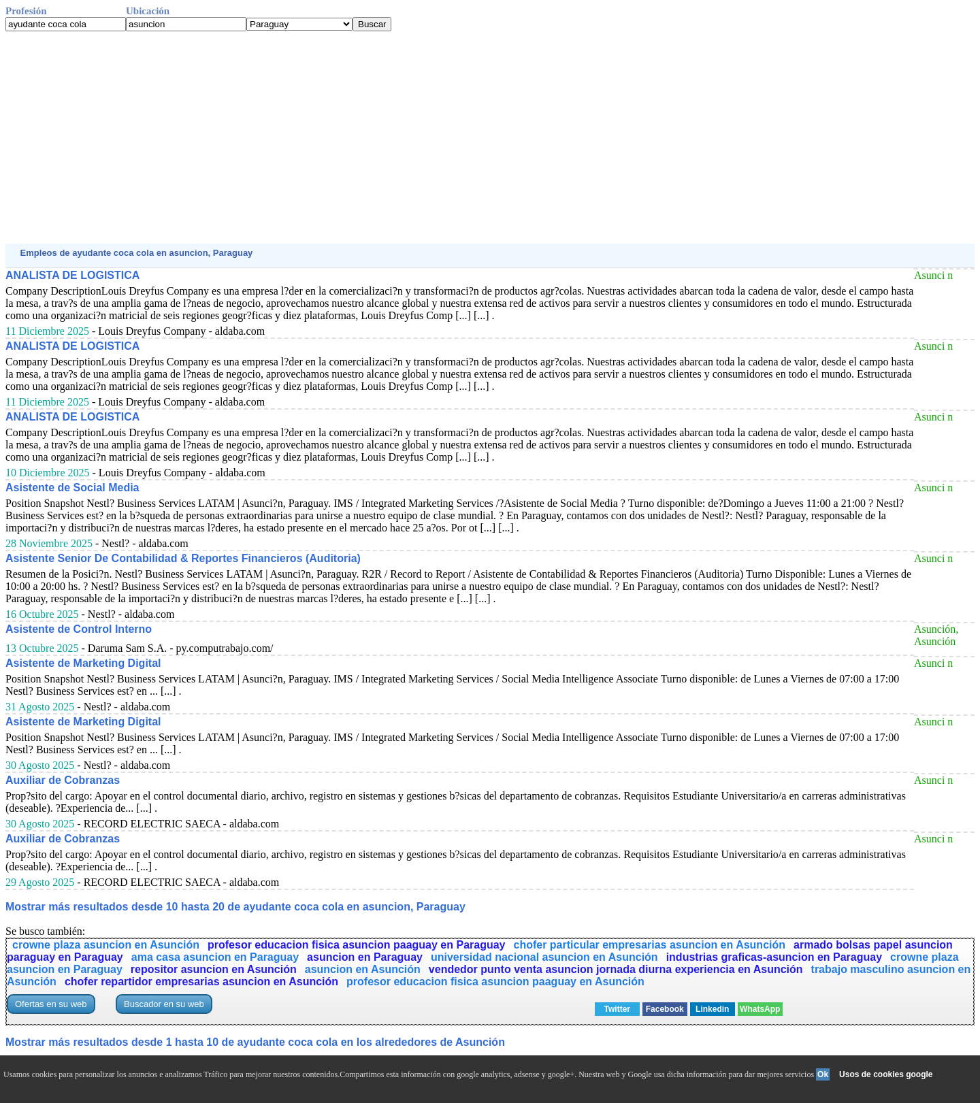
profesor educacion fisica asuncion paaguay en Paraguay (356, 945)
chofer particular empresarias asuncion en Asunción (650, 945)
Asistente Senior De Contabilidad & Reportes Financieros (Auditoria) (183, 558)
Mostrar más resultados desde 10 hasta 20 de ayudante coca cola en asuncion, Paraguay (235, 906)
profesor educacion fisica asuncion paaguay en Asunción (495, 981)
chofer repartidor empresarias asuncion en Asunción (201, 981)
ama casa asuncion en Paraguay (215, 957)
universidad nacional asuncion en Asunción (544, 957)
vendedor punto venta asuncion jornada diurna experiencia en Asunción (616, 969)
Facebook (665, 1009)
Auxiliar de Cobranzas (62, 780)
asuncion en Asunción (363, 969)
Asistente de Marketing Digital (83, 663)
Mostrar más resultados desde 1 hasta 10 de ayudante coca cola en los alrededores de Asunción (255, 1042)
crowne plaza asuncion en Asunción (105, 945)
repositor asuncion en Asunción (214, 969)
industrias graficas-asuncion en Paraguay (774, 957)
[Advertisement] (413, 137)
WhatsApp (760, 1009)
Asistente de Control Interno (78, 629)
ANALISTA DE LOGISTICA (72, 275)
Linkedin (712, 1009)
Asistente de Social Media (72, 487)
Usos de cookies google (885, 1074)
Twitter (617, 1009)
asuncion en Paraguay (365, 957)
